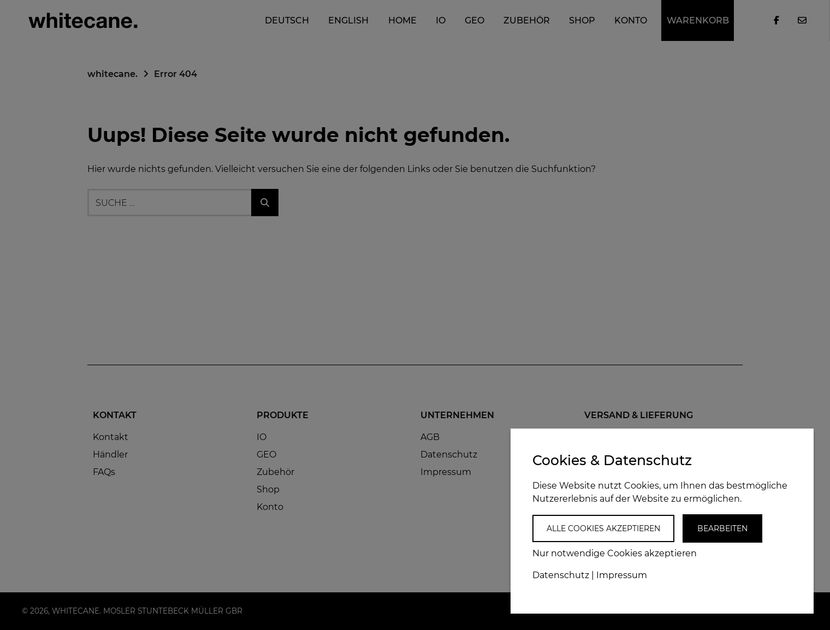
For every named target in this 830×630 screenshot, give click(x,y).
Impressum (621, 575)
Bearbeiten (722, 528)
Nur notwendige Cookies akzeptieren (614, 553)
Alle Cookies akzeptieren (603, 528)
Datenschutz (560, 575)
